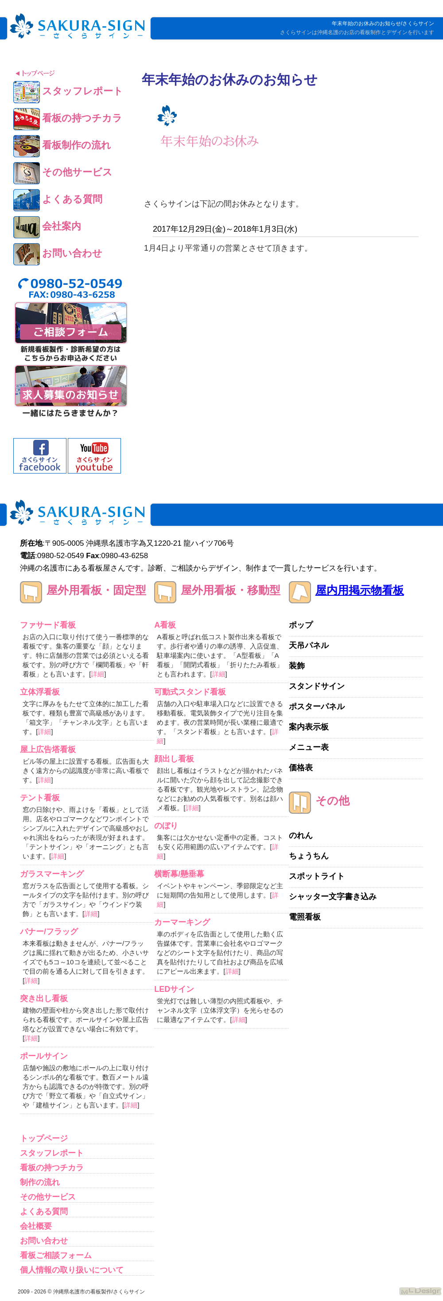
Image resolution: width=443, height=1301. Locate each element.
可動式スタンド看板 (190, 691)
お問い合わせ (44, 1240)
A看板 (165, 625)
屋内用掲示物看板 (359, 590)
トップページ (44, 1138)
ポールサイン (44, 1056)
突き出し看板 (44, 998)
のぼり (166, 825)
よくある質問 (44, 1211)
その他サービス (48, 1196)
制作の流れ (40, 1182)
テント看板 (40, 797)
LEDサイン (174, 989)
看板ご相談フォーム (56, 1255)
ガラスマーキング (52, 874)
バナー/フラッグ (49, 931)
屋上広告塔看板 (48, 749)
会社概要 (36, 1226)
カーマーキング (182, 922)
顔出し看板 (174, 758)
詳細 (97, 674)
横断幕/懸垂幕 (179, 874)
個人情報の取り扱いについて (72, 1270)
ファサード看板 (48, 625)
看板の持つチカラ (52, 1167)
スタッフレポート (52, 1153)
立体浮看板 (40, 691)
